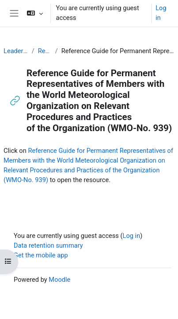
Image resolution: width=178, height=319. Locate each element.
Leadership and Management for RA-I (16, 51)
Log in (160, 13)
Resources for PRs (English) (45, 51)
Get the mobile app (41, 255)
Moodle (59, 280)
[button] (34, 13)
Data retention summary (48, 245)
